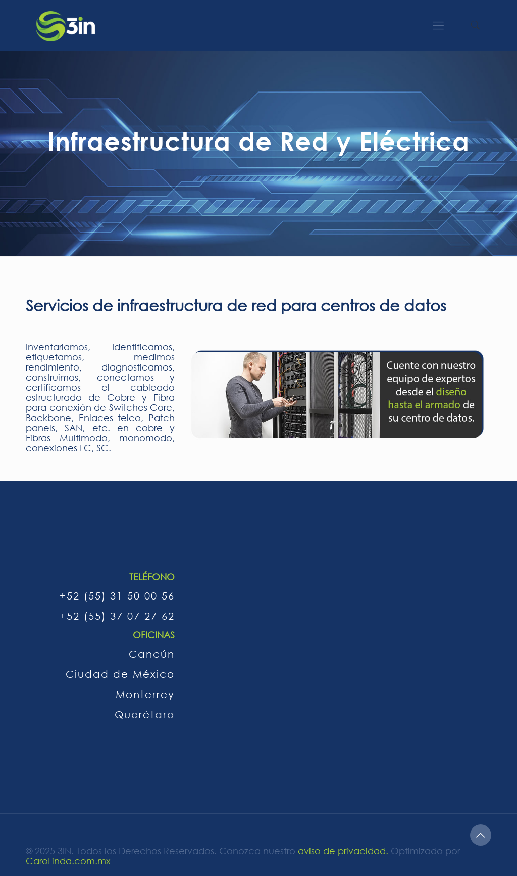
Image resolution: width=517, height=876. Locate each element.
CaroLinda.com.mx (68, 860)
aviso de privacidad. (343, 850)
